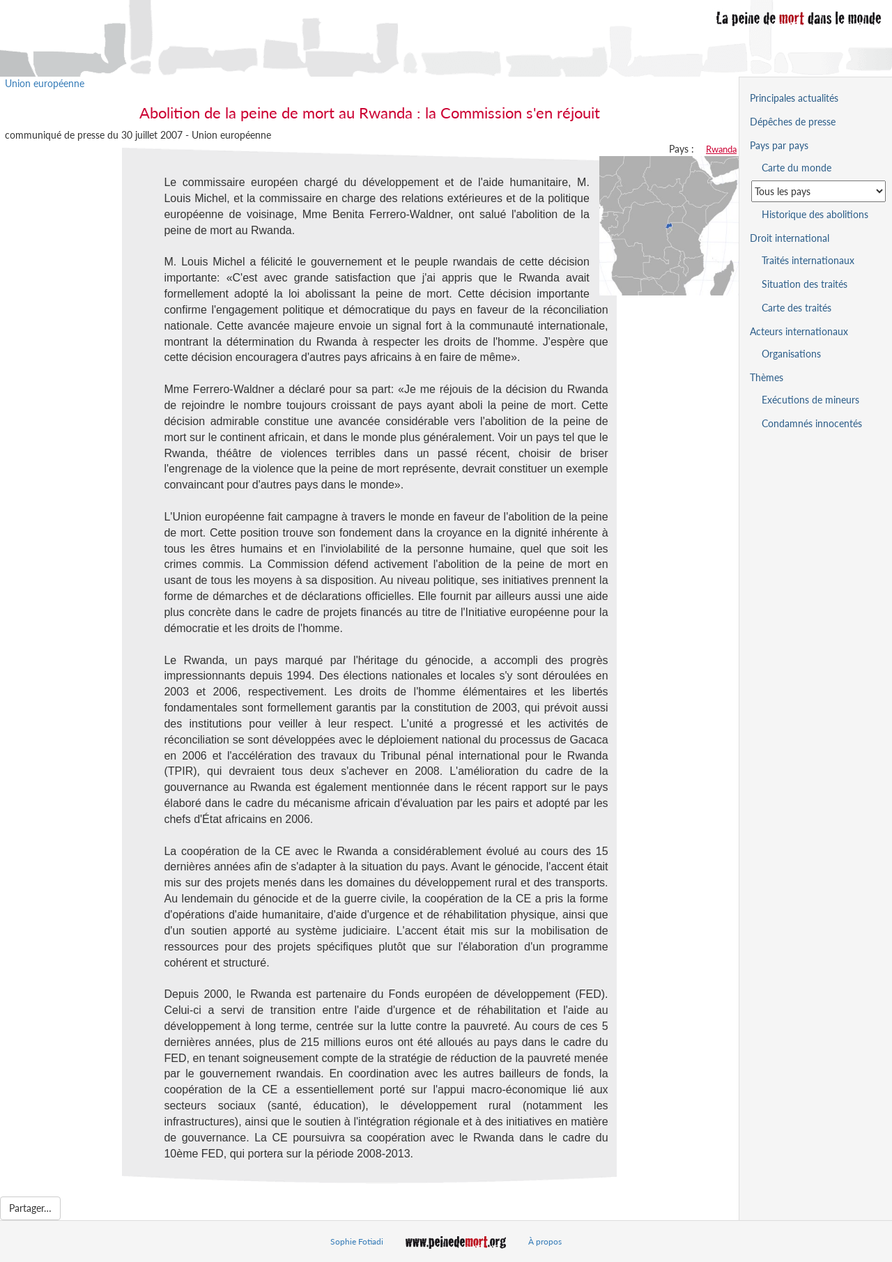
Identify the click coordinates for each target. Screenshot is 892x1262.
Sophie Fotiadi (356, 1241)
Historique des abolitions (815, 214)
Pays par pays (779, 145)
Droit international (789, 238)
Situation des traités (804, 284)
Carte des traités (796, 308)
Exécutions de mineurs (810, 400)
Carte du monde (796, 168)
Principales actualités (794, 98)
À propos (545, 1241)
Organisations (791, 354)
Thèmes (766, 377)
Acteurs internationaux (799, 331)
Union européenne (44, 83)
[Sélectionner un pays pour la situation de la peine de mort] (818, 191)
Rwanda (721, 149)
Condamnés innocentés (812, 423)
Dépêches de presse (793, 122)
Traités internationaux (808, 260)
